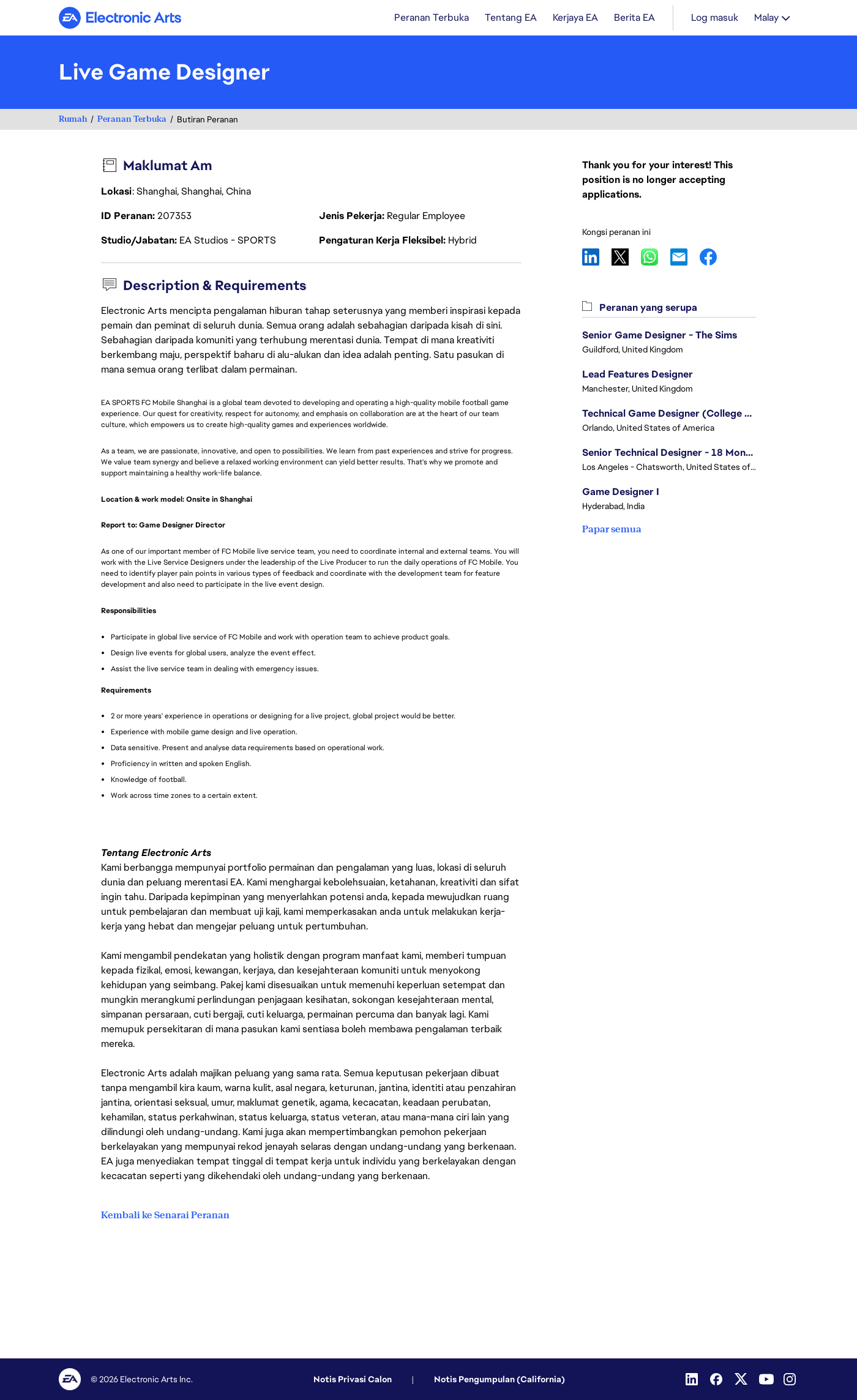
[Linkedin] (693, 1379)
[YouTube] (766, 1379)
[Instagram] (791, 1379)
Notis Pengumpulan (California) (499, 1379)
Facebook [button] (714, 258)
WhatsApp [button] (655, 258)
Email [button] (685, 258)
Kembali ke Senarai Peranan (165, 1215)
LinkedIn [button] (597, 258)
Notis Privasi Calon (352, 1379)
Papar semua (612, 530)
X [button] (626, 258)
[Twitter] (742, 1379)
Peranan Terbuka (132, 120)
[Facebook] (717, 1379)
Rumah (73, 120)
